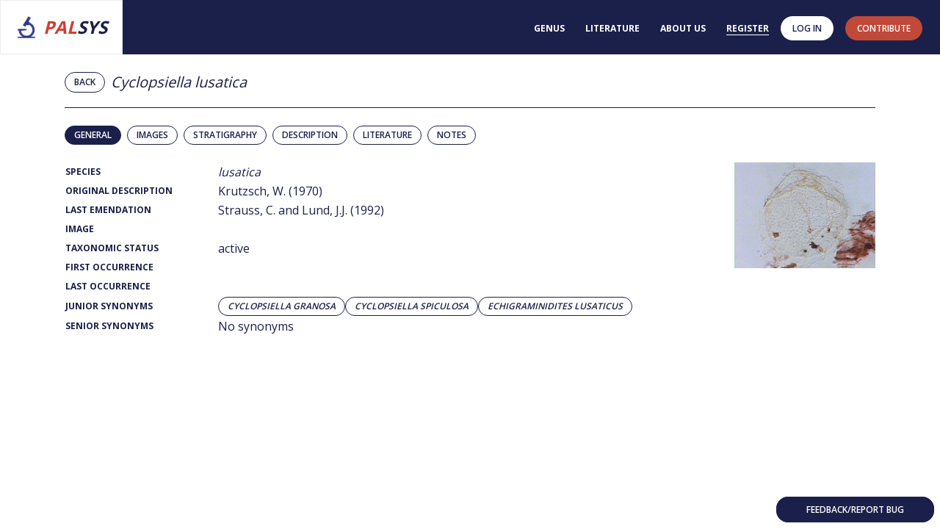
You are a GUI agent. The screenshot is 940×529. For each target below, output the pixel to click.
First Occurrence (109, 267)
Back (84, 82)
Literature (612, 28)
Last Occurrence (108, 286)
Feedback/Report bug (855, 509)
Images (152, 135)
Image (79, 229)
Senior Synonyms (109, 326)
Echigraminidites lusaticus (555, 306)
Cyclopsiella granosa (282, 306)
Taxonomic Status (112, 248)
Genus (549, 28)
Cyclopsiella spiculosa (412, 306)
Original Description (119, 190)
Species (83, 171)
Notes (451, 135)
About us (683, 28)
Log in (807, 28)
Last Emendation (108, 210)
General (93, 135)
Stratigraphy (225, 135)
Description (310, 135)
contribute (884, 28)
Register (747, 28)
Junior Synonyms (109, 306)
